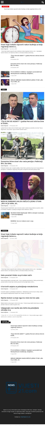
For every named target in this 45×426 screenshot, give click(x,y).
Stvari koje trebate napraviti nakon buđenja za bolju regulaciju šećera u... (22, 46)
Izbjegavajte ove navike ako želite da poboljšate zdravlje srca (20, 309)
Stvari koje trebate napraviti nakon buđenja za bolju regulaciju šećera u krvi (22, 9)
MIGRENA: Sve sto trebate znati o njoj (22, 221)
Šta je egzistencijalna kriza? (10, 316)
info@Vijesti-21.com (25, 417)
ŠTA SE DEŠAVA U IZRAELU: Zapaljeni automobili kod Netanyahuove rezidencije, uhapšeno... (26, 72)
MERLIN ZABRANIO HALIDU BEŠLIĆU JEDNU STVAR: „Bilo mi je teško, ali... (21, 202)
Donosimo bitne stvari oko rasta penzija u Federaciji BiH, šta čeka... (22, 162)
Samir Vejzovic (4, 49)
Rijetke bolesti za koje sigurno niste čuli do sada (20, 298)
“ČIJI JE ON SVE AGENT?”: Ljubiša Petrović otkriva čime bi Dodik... (22, 122)
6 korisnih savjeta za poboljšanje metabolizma (19, 286)
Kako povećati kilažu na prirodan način (16, 275)
